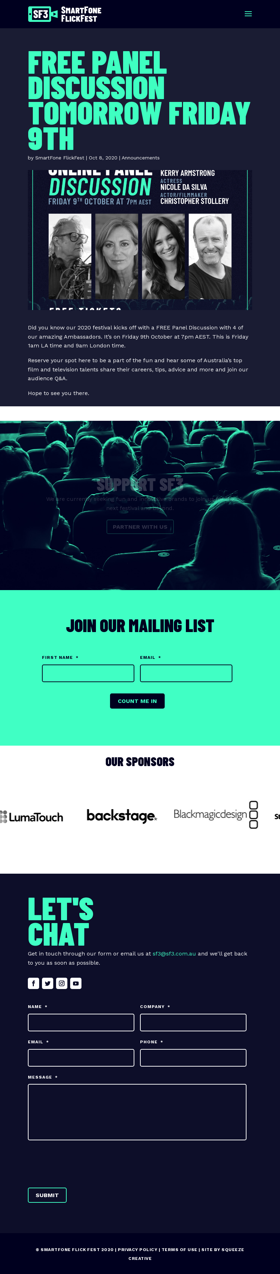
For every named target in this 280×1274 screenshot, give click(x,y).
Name (38, 1006)
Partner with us (140, 526)
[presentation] (81, 1162)
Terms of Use (179, 1249)
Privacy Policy (137, 1249)
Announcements (141, 157)
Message (43, 1077)
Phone (151, 1041)
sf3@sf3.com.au (174, 953)
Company (155, 1006)
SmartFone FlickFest (59, 157)
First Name (60, 657)
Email (150, 657)
